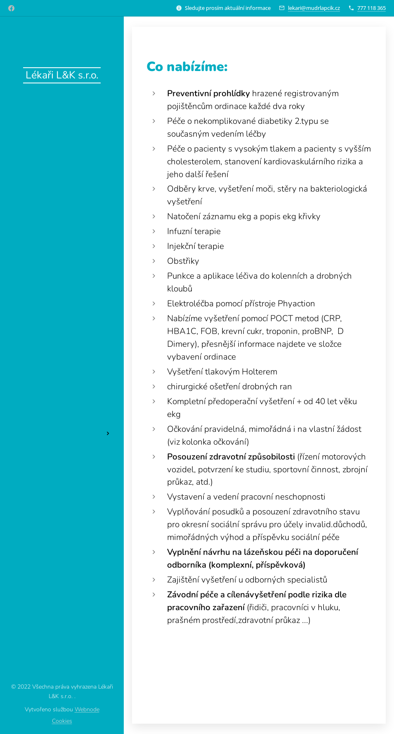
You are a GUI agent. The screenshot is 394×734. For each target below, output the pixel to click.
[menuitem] (61, 332)
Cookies (62, 721)
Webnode (87, 709)
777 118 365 (371, 8)
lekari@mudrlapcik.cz (314, 8)
